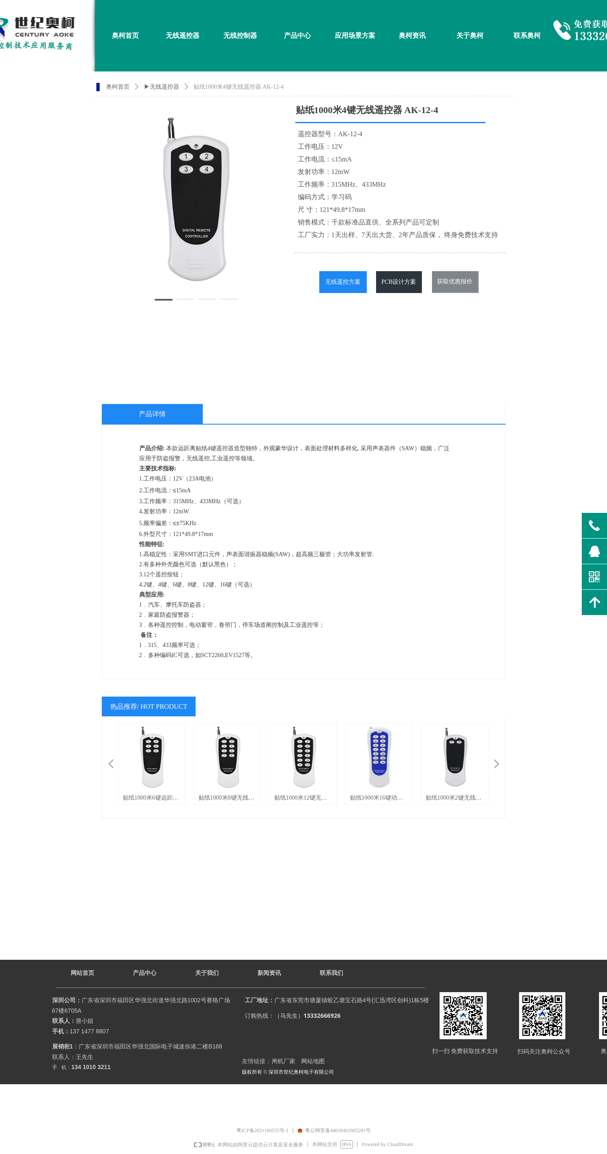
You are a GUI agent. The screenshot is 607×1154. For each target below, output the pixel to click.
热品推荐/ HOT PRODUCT (149, 706)
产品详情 (152, 413)
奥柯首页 (118, 87)
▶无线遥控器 (161, 87)
